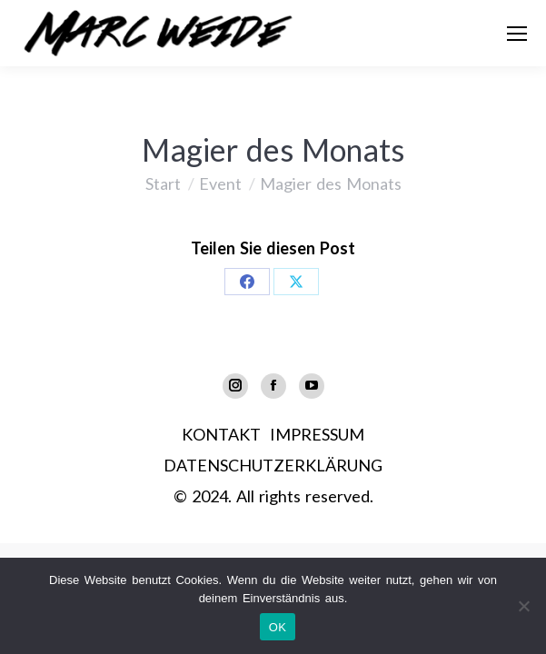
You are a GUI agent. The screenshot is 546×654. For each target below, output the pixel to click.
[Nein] (523, 606)
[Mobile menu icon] (517, 34)
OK (277, 627)
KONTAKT (221, 434)
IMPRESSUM (317, 434)
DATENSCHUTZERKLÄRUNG (273, 465)
